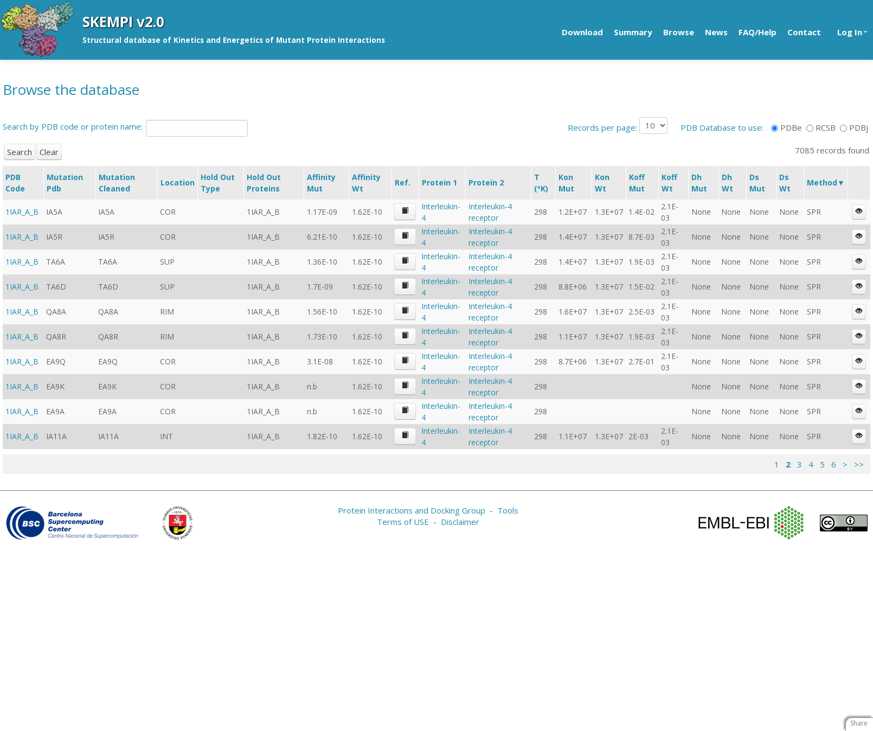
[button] (405, 211)
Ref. (402, 182)
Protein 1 (439, 182)
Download (582, 32)
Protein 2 (486, 182)
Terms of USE (403, 521)
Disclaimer (460, 521)
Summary (633, 32)
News (716, 32)
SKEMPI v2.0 (123, 21)
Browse (678, 32)
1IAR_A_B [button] (21, 212)
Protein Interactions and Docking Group (411, 510)
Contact (804, 32)
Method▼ (826, 182)
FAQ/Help (757, 32)
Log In (852, 32)
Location (178, 182)
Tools (507, 510)
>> (859, 464)
